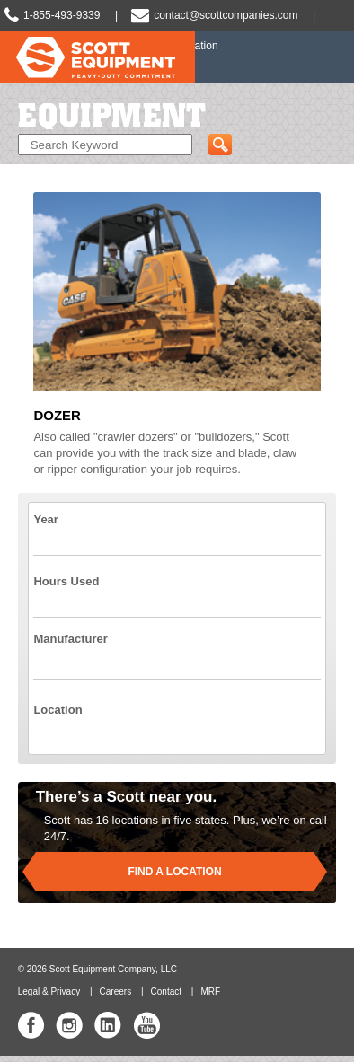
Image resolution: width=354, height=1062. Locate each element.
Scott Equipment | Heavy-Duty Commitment (97, 63)
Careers (116, 991)
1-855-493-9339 (61, 15)
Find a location (174, 871)
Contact (166, 991)
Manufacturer (70, 638)
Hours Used (66, 581)
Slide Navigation (331, 57)
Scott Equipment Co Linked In (107, 1025)
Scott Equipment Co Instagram (69, 1025)
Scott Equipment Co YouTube (146, 1025)
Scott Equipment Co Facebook (31, 1025)
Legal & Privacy (49, 991)
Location (57, 709)
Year (45, 519)
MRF (210, 991)
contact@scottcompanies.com (225, 15)
